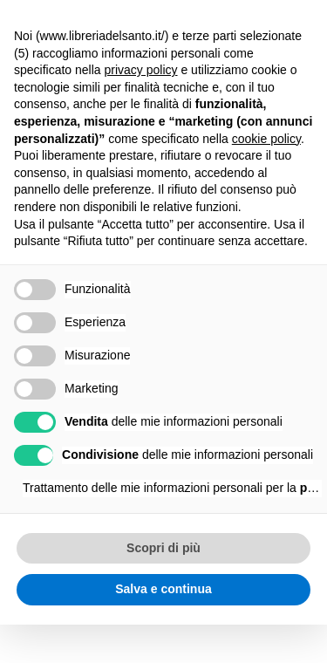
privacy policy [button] (141, 70)
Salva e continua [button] (163, 589)
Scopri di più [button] (163, 548)
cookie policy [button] (266, 139)
